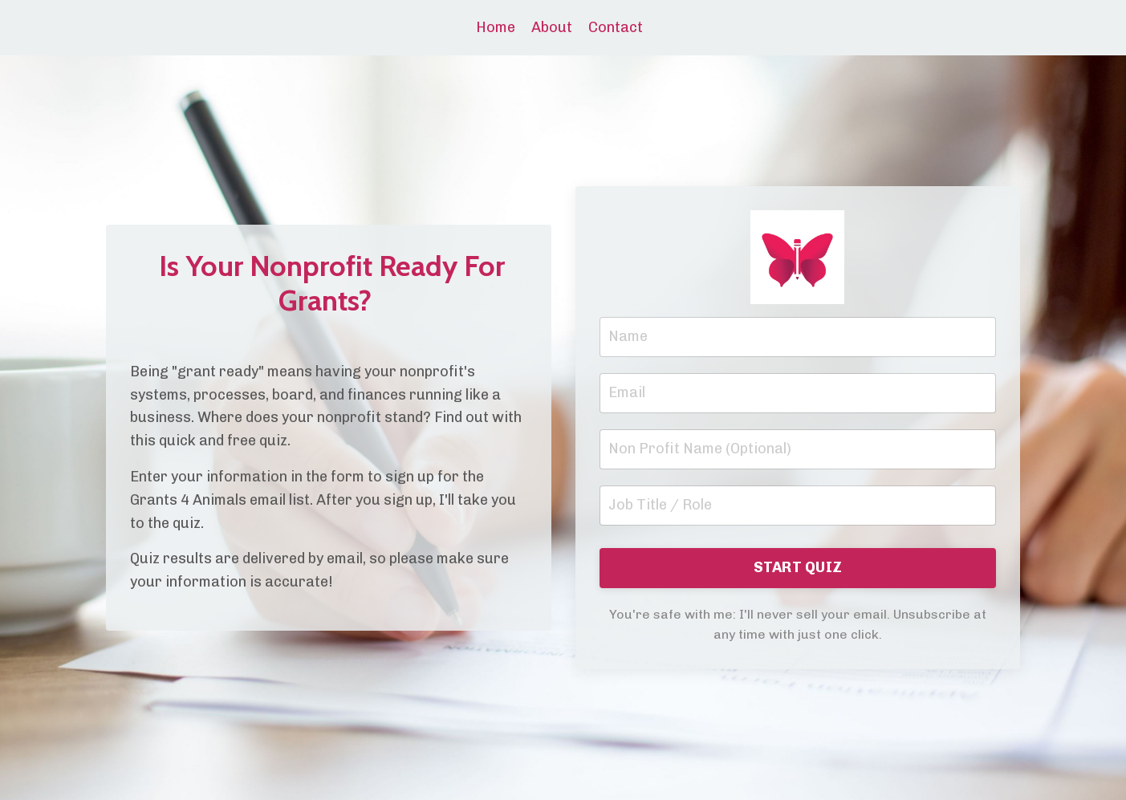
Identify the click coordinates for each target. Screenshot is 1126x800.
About (551, 27)
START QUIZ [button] (798, 567)
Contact (615, 27)
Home (495, 27)
